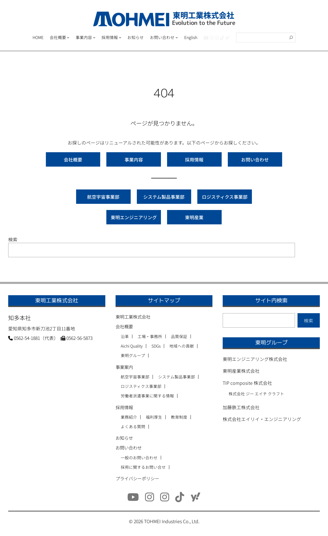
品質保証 (179, 336)
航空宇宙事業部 (103, 196)
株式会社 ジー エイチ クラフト (256, 393)
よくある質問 (133, 427)
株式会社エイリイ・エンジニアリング (262, 419)
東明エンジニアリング (134, 217)
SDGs (156, 346)
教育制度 (179, 417)
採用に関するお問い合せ (143, 467)
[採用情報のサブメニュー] (120, 37)
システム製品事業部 (163, 196)
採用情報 (194, 159)
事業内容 (134, 159)
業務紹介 (129, 417)
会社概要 (73, 159)
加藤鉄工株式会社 (241, 407)
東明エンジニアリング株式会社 (255, 359)
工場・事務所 (150, 336)
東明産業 (194, 217)
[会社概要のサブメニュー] (68, 37)
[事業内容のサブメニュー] (94, 37)
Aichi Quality (132, 346)
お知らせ (124, 438)
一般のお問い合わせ (139, 458)
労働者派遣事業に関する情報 (147, 396)
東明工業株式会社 (133, 316)
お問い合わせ (255, 159)
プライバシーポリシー (137, 478)
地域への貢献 (181, 346)
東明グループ (133, 355)
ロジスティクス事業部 (225, 196)
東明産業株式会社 (241, 370)
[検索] (291, 37)
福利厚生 (154, 417)
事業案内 (124, 367)
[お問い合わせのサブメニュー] (177, 37)
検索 (12, 239)
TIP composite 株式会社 (247, 382)
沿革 (125, 336)
